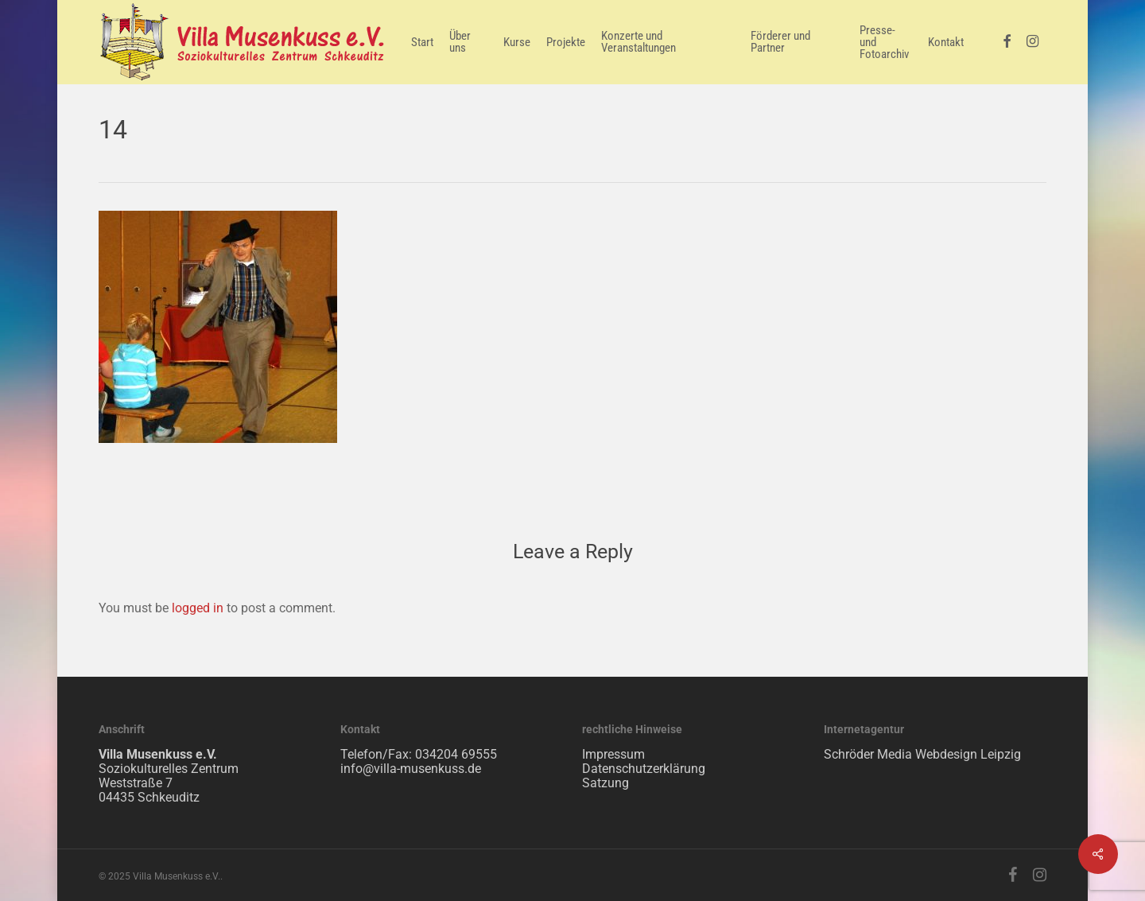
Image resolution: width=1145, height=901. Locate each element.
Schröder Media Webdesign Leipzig (922, 754)
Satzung (605, 782)
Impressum (613, 754)
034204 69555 (456, 754)
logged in (197, 608)
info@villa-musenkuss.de (410, 768)
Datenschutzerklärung (643, 768)
